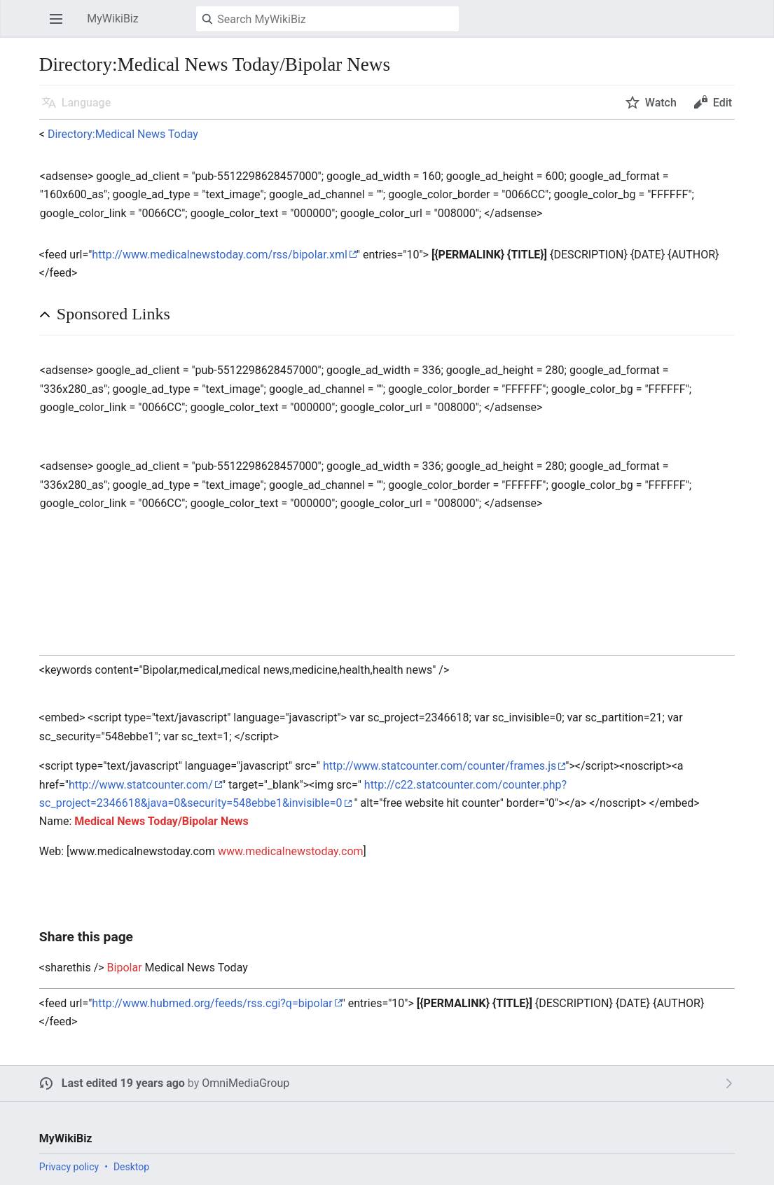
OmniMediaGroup (245, 1083)
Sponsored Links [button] (113, 314)
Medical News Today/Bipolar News (161, 821)
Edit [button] (722, 102)
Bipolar (124, 967)
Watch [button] (661, 102)
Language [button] (86, 102)
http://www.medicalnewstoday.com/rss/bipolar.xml (219, 254)
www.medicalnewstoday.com (291, 851)
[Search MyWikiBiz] (327, 19)
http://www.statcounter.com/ (141, 784)
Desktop (131, 1166)
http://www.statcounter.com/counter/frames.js (439, 765)
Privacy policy (69, 1166)
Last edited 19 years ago (123, 1083)
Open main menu (60, 25)
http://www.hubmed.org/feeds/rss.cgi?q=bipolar (212, 1003)
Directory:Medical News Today (123, 134)
